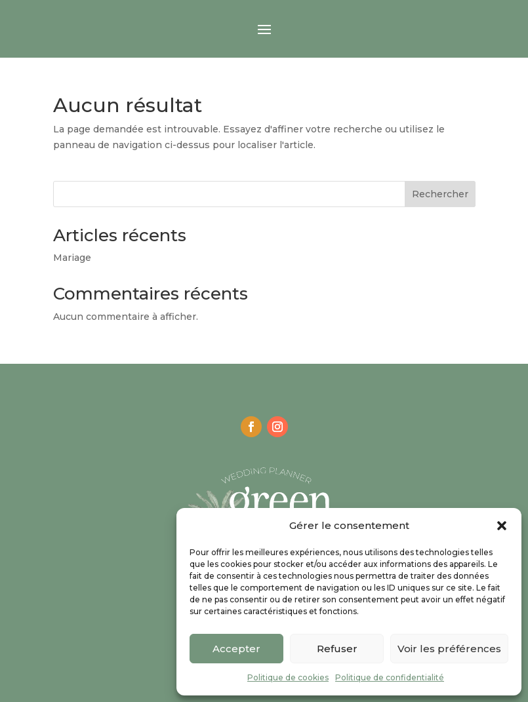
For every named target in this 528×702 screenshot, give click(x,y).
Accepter (236, 648)
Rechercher (440, 194)
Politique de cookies (288, 677)
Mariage (72, 257)
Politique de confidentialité (389, 677)
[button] (501, 525)
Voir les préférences (449, 648)
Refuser (337, 648)
